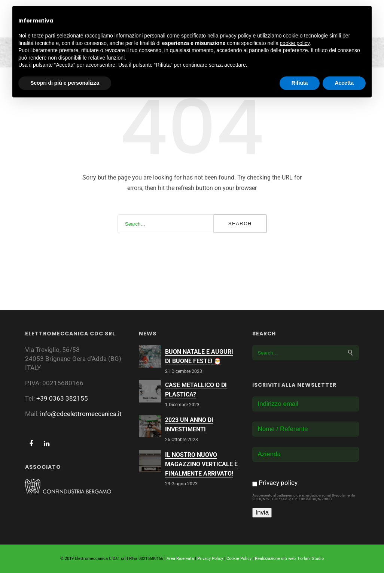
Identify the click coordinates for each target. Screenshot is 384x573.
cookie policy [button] (295, 43)
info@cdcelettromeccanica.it (81, 413)
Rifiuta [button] (300, 83)
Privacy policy (278, 482)
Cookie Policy (239, 558)
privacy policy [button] (236, 36)
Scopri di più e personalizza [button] (64, 83)
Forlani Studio (311, 558)
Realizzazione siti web (275, 558)
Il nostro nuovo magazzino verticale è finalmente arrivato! (201, 464)
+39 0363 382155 (62, 398)
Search (240, 223)
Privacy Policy (210, 558)
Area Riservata (180, 558)
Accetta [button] (344, 83)
